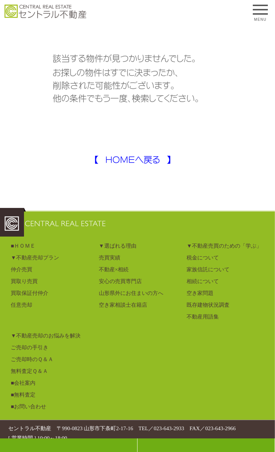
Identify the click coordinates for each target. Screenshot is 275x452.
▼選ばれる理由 (117, 246)
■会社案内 (23, 383)
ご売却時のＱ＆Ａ (32, 359)
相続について (203, 281)
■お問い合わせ (28, 406)
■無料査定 (23, 395)
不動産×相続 (114, 269)
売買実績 (109, 258)
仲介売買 (21, 269)
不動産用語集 (203, 317)
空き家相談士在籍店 (123, 305)
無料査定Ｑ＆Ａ (29, 371)
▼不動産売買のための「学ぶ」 (224, 246)
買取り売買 (24, 281)
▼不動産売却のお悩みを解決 (46, 336)
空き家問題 (200, 293)
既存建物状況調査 (208, 305)
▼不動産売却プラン (35, 258)
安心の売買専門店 (120, 281)
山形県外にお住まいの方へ (131, 293)
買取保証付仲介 (29, 293)
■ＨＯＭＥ (23, 246)
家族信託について (208, 269)
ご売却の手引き (29, 347)
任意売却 (21, 305)
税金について (203, 258)
